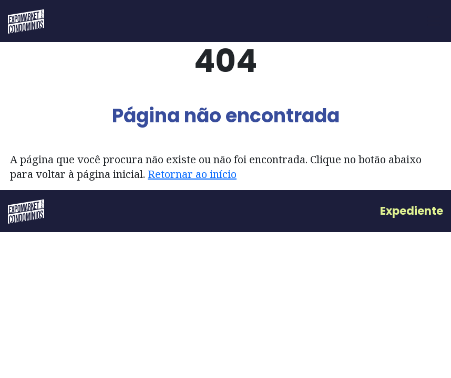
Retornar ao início (192, 174)
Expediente (411, 210)
